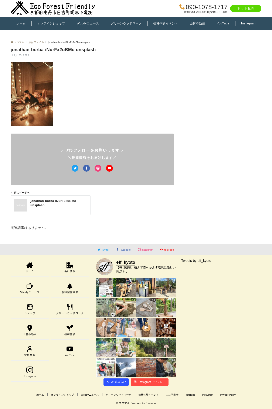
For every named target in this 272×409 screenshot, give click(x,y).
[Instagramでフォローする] (98, 168)
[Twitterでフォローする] (75, 168)
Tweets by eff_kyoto (196, 260)
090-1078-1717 (207, 7)
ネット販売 (246, 8)
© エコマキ (123, 403)
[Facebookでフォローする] (86, 168)
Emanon (151, 403)
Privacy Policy (228, 394)
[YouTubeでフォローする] (109, 168)
